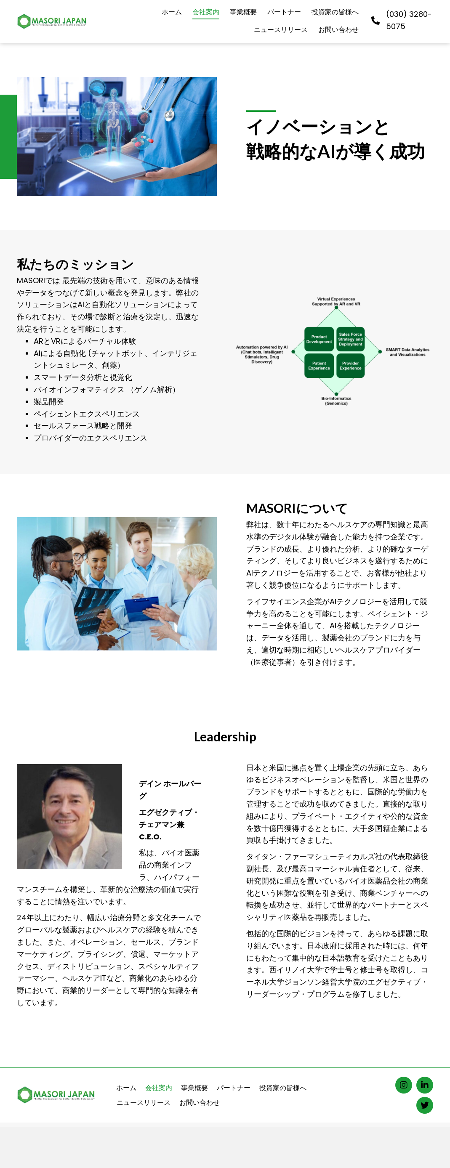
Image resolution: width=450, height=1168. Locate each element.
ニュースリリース (143, 1102)
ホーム (126, 1088)
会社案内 (158, 1088)
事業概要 (194, 1088)
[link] (172, 13)
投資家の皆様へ (282, 1088)
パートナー (233, 1088)
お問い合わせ (199, 1102)
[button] (403, 1085)
